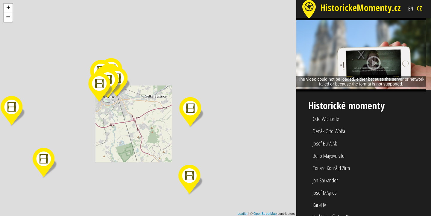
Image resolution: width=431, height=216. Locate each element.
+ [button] (8, 8)
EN (410, 8)
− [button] (8, 17)
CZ (419, 8)
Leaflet (243, 213)
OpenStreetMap (265, 213)
